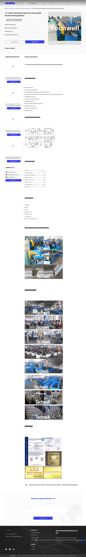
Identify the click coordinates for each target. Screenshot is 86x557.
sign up (77, 541)
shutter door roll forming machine (37, 484)
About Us (48, 3)
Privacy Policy (13, 555)
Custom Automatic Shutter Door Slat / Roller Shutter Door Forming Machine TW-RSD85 (13, 79)
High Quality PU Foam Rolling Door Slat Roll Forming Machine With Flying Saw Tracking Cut (13, 158)
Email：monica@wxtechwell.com (14, 536)
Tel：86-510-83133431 (11, 534)
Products (33, 3)
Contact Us (57, 3)
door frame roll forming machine (53, 484)
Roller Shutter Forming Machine (22, 8)
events (65, 3)
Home (26, 3)
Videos (41, 3)
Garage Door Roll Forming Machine (70, 484)
